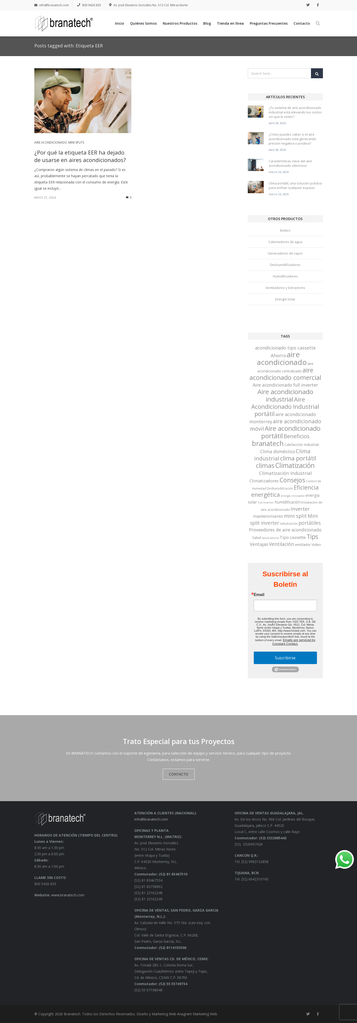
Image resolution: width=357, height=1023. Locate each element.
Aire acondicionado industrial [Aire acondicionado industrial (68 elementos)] (285, 395)
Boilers (285, 230)
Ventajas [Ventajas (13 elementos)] (259, 544)
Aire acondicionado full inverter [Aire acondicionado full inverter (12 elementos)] (285, 385)
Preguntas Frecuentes (269, 23)
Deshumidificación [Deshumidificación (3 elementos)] (280, 488)
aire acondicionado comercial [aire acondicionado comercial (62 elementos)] (285, 374)
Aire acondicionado (50, 142)
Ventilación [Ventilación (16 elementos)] (281, 544)
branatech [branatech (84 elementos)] (268, 443)
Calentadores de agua (285, 242)
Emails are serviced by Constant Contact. (293, 642)
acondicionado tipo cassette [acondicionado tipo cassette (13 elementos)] (285, 348)
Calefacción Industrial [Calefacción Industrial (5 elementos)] (301, 444)
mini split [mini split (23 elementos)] (295, 515)
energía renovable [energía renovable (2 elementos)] (293, 496)
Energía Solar (285, 299)
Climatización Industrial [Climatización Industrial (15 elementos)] (285, 473)
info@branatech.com (51, 5)
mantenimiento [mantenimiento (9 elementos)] (268, 516)
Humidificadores (285, 276)
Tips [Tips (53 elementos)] (312, 536)
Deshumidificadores (285, 264)
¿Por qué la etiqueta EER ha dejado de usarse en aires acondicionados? (80, 156)
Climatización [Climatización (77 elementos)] (295, 465)
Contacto (302, 23)
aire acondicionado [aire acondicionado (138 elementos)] (282, 358)
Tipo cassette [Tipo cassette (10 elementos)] (293, 537)
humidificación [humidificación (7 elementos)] (288, 502)
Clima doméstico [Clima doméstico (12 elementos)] (277, 451)
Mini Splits (76, 142)
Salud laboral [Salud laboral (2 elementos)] (270, 538)
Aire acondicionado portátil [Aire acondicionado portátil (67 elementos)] (291, 432)
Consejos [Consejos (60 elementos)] (292, 480)
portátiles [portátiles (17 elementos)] (310, 522)
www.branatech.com (67, 895)
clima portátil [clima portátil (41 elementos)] (298, 458)
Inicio (119, 23)
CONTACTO (178, 774)
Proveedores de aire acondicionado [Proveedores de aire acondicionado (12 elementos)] (285, 530)
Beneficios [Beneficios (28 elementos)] (296, 436)
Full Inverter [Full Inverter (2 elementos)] (266, 502)
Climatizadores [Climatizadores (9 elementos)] (264, 481)
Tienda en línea (230, 23)
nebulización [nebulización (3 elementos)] (289, 523)
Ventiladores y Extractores (285, 287)
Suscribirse (285, 658)
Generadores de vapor (285, 253)
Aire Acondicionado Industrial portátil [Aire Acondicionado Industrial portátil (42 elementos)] (285, 406)
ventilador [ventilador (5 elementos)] (303, 544)
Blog (207, 23)
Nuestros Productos (180, 23)
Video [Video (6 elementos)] (316, 544)
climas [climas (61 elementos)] (265, 465)
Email (259, 595)
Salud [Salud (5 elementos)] (256, 537)
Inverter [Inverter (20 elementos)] (300, 509)
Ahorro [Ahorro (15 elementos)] (278, 355)
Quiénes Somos (143, 23)
